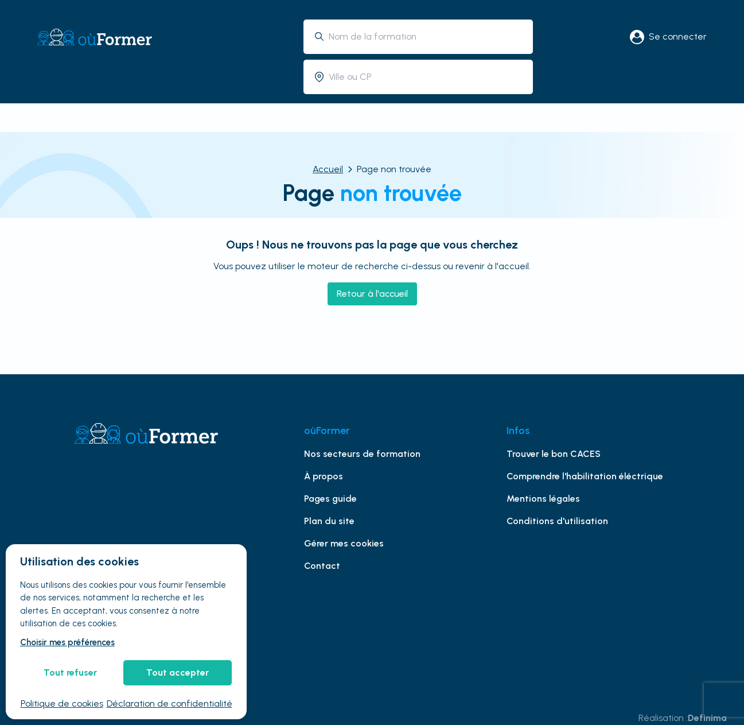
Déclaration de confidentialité (169, 703)
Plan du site (329, 520)
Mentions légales (543, 498)
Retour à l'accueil (372, 293)
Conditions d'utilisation (557, 520)
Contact (322, 565)
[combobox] (426, 36)
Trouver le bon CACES (554, 453)
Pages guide (330, 498)
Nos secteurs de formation (362, 453)
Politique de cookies (62, 703)
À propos (323, 476)
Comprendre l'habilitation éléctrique (585, 476)
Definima (707, 717)
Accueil (328, 169)
